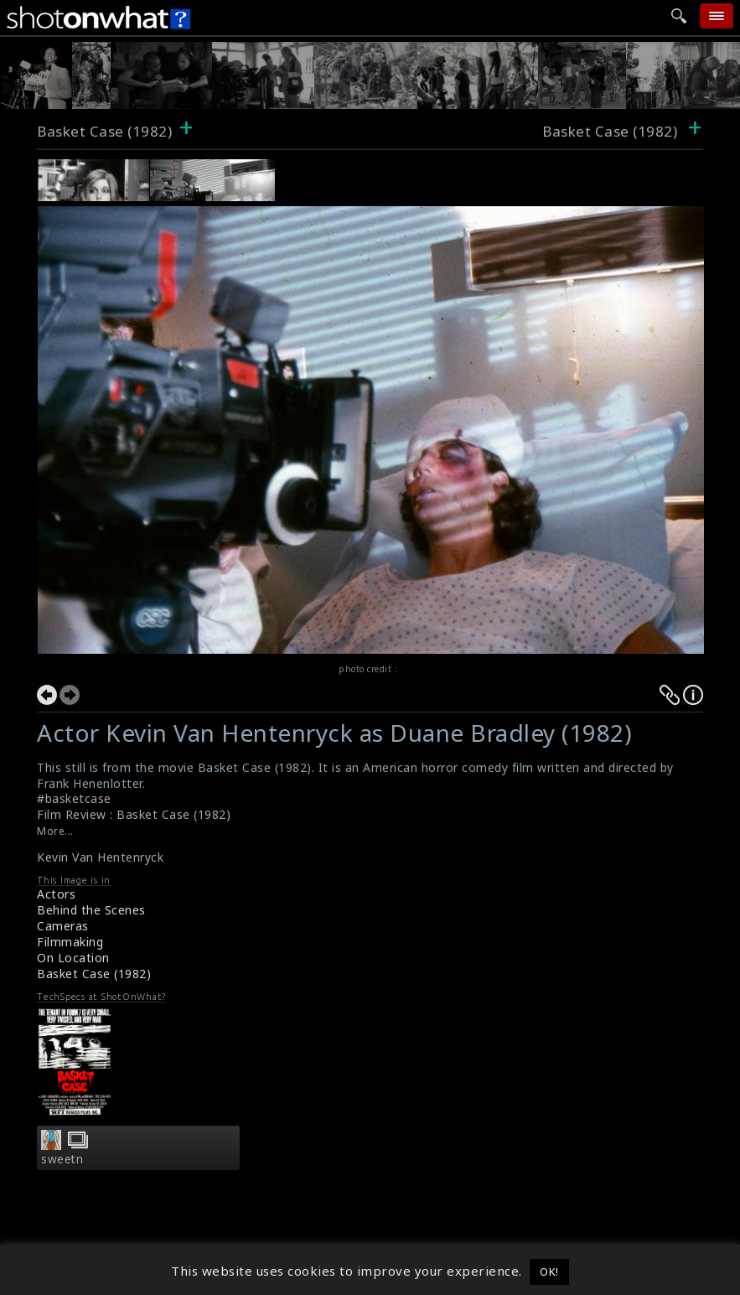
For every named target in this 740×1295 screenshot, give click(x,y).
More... (55, 831)
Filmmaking (70, 942)
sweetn (62, 1159)
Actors (56, 894)
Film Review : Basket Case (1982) (133, 814)
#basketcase (74, 798)
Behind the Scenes (91, 910)
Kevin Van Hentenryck (100, 857)
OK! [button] (549, 1271)
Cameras (63, 926)
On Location (73, 958)
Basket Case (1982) (104, 131)
